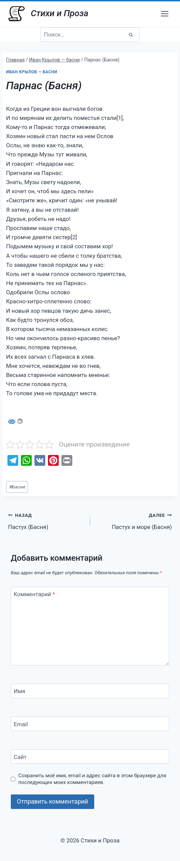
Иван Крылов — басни (31, 72)
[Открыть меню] (164, 13)
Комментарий (34, 594)
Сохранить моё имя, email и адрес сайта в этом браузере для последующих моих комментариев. (92, 779)
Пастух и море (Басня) (134, 520)
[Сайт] (90, 757)
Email (21, 724)
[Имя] (90, 691)
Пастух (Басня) (46, 520)
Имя (19, 691)
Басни (17, 486)
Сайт (20, 757)
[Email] (90, 723)
